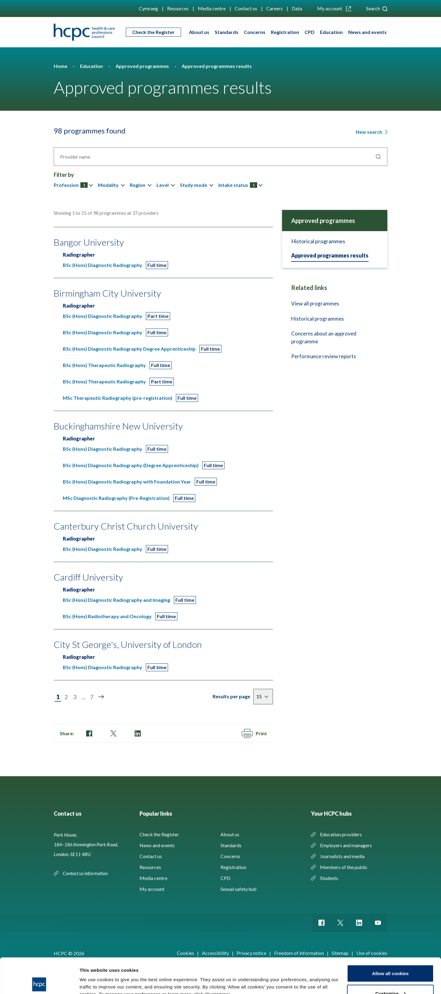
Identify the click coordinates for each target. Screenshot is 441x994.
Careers (274, 8)
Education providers (341, 834)
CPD (310, 32)
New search (369, 132)
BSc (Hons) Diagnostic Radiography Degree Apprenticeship (129, 349)
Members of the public (344, 867)
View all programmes (315, 303)
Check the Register (153, 32)
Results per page (231, 696)
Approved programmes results (330, 255)
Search (376, 8)
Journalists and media (342, 856)
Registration (285, 32)
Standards (226, 32)
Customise (390, 958)
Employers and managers (346, 845)
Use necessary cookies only (390, 977)
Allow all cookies (390, 938)
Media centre (212, 8)
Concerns (254, 32)
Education (331, 32)
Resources (178, 8)
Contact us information (86, 873)
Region (137, 185)
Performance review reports (323, 356)
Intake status (237, 185)
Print (254, 733)
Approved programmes (323, 220)
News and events (367, 32)
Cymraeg (148, 8)
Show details (93, 975)
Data (297, 8)
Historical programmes (318, 241)
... (83, 696)
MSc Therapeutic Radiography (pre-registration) (117, 398)
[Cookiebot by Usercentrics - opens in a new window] (39, 982)
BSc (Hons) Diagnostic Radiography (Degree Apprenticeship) (131, 465)
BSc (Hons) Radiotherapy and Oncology (107, 616)
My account (334, 8)
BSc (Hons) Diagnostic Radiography (102, 265)
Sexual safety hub (238, 889)
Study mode (193, 185)
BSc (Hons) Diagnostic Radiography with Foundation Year (127, 481)
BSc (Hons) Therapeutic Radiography (104, 365)
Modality (108, 185)
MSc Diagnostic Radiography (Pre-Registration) (116, 498)
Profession (71, 185)
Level (163, 185)
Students (329, 878)
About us (199, 32)
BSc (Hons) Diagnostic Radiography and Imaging (116, 600)
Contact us (246, 8)
